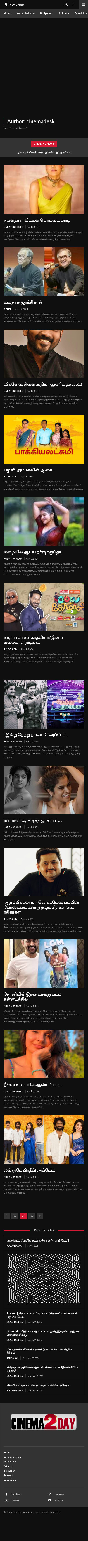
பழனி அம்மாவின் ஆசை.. (29, 469)
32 (32, 1215)
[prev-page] (7, 1216)
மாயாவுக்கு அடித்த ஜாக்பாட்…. (33, 820)
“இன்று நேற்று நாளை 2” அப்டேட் (35, 734)
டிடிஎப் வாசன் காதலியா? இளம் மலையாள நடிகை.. (33, 640)
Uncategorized (13, 227)
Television (10, 476)
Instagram (60, 1494)
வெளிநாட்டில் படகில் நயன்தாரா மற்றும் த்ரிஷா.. (38, 1385)
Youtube (59, 1500)
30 (15, 1215)
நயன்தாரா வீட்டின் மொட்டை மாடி (36, 220)
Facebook (16, 1494)
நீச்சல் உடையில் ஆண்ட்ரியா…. (33, 1084)
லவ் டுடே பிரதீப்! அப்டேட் (29, 1170)
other (8, 309)
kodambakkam (13, 558)
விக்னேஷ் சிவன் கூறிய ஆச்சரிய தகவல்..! (43, 384)
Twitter (15, 1500)
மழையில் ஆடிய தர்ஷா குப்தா (32, 551)
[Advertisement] (44, 64)
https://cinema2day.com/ (15, 128)
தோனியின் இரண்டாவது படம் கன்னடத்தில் (33, 997)
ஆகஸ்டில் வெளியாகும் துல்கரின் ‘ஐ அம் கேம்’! (44, 152)
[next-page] (40, 1216)
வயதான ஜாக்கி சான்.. (24, 302)
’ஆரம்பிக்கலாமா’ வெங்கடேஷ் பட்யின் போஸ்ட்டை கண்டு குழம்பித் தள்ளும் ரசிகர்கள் (41, 907)
